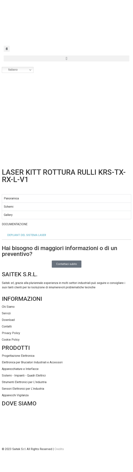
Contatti (7, 326)
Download (8, 320)
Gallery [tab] (8, 215)
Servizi (6, 313)
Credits (59, 449)
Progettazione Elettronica (18, 355)
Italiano (10, 70)
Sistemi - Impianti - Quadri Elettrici (24, 375)
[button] (7, 49)
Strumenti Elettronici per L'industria (24, 382)
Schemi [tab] (8, 206)
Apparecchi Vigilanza (15, 395)
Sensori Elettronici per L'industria (23, 388)
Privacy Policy (11, 333)
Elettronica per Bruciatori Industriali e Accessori (32, 362)
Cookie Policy (11, 339)
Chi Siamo (8, 306)
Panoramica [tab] (11, 198)
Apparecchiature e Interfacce (20, 369)
